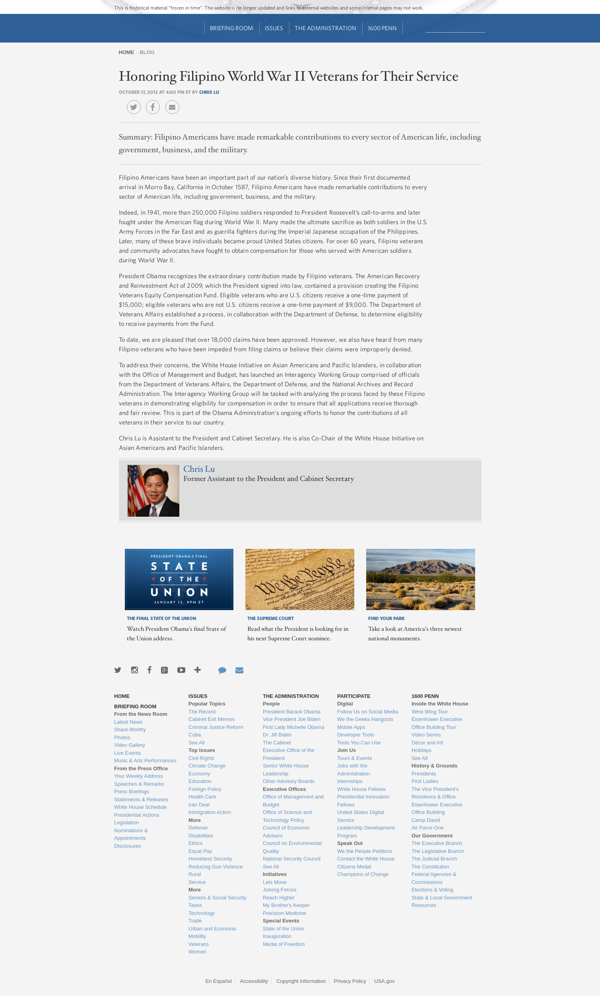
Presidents (424, 774)
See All (196, 743)
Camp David (426, 820)
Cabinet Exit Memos (211, 719)
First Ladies (425, 781)
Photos (122, 737)
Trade (195, 921)
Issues (274, 28)
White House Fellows (361, 789)
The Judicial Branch (434, 859)
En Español (218, 981)
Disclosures (127, 846)
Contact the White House (366, 859)
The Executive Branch (437, 843)
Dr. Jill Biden (277, 735)
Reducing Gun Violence (215, 867)
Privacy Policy (350, 981)
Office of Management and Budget (293, 801)
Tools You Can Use (359, 743)
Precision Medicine (284, 913)
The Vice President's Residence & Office (435, 793)
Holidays (421, 750)
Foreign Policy (204, 789)
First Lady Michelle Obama (293, 727)
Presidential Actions (136, 815)
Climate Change (206, 766)
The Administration (325, 28)
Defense (198, 828)
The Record (202, 712)
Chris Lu (209, 92)
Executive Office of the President (289, 754)
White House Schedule (140, 807)
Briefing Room (231, 28)
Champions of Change (362, 874)
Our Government (432, 836)
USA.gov (384, 981)
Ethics (195, 843)
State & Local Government (442, 898)
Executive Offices (284, 789)
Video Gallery (129, 745)
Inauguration (277, 936)
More (194, 820)
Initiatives (275, 874)
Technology (201, 913)
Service (197, 882)
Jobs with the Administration (353, 770)
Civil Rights (201, 758)
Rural (194, 874)
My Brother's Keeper (286, 905)
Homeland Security (210, 859)
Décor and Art (427, 743)
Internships (350, 781)
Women (197, 952)
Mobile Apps (351, 727)
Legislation (126, 822)
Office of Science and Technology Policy (287, 816)
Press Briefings (131, 791)
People (271, 704)
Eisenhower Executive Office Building (437, 809)
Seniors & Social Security (217, 898)
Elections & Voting (432, 890)
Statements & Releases (141, 799)
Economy (199, 774)
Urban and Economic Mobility (212, 933)
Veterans (198, 944)
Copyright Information (301, 981)
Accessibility (254, 981)
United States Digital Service (360, 816)
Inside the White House (440, 704)
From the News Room (140, 714)
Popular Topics (206, 704)
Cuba (194, 735)
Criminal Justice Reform (215, 727)
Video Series (426, 735)
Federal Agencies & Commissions (434, 878)
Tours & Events (354, 758)
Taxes (195, 905)
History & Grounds (435, 766)
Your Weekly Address (138, 776)
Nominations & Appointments (131, 834)
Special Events (281, 921)
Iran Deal (199, 805)
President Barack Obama (291, 712)
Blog (147, 52)
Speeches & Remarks (139, 784)
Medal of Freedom (284, 944)
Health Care (202, 797)
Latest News (128, 722)
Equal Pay (200, 851)
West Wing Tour (430, 712)
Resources (424, 905)
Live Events (127, 753)
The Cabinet (277, 743)
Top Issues (201, 750)
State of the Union (283, 929)
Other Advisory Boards (289, 781)
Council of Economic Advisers (286, 832)
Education (200, 781)
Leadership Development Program (366, 832)
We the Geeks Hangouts (365, 719)
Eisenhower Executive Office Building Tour (437, 723)
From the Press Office (141, 768)
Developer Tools (355, 735)
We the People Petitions (364, 851)
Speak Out (350, 843)
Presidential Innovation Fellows (363, 801)
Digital (345, 704)
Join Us (346, 750)
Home (126, 52)
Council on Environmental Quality (292, 847)
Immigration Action (209, 812)
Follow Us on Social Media (367, 712)
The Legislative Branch (438, 851)
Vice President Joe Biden (291, 719)
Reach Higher (279, 898)
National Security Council (291, 859)
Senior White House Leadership (286, 770)
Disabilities (200, 836)
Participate (354, 696)
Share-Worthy (130, 729)
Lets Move (275, 882)
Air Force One (428, 828)
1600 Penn (382, 28)
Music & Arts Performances (145, 760)
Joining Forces (280, 890)
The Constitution (430, 867)
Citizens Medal (354, 867)
